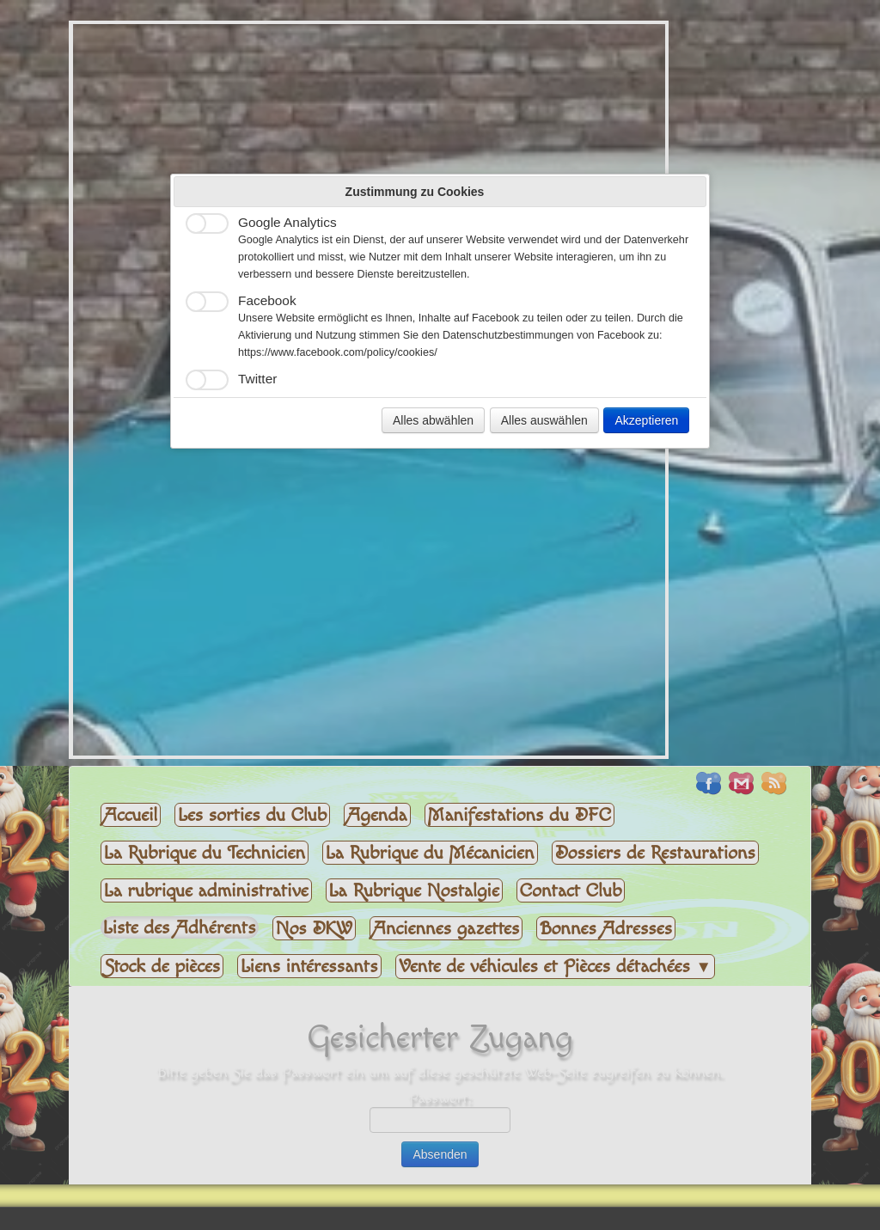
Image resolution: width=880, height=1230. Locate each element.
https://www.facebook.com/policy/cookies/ (337, 352)
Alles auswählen (544, 420)
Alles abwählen (433, 420)
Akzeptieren (646, 420)
